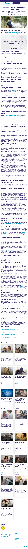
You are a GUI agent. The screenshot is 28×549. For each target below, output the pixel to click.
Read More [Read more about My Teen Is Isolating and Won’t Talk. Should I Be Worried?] (16, 383)
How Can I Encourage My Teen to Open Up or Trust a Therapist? (20, 465)
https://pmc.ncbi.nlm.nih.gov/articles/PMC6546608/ (9, 337)
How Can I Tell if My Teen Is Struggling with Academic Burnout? (6, 509)
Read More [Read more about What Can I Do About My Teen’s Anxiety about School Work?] (2, 451)
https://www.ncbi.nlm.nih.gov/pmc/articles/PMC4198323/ (10, 329)
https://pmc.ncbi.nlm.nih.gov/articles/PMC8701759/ (9, 330)
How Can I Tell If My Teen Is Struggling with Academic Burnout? (6, 355)
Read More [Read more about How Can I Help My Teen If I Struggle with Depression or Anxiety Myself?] (16, 406)
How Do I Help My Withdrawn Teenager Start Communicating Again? (6, 465)
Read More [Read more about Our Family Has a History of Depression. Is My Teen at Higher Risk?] (2, 385)
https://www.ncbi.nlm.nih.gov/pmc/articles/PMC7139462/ (10, 334)
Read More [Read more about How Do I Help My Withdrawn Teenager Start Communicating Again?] (2, 472)
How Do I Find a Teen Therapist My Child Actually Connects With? (6, 421)
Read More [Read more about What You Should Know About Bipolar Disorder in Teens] (2, 406)
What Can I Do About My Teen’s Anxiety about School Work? (6, 443)
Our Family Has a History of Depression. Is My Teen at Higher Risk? (6, 377)
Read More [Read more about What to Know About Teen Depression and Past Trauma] (16, 450)
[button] (26, 3)
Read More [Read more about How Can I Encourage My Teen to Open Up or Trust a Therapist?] (16, 472)
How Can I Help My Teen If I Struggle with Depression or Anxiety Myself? (20, 399)
